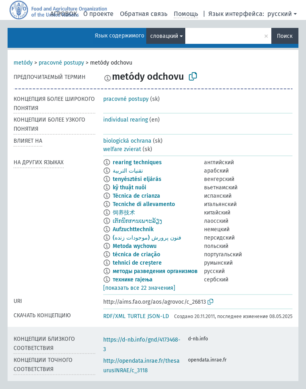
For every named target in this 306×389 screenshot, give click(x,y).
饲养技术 (124, 212)
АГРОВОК (63, 14)
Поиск (284, 36)
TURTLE (136, 316)
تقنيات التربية (128, 170)
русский (279, 14)
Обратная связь (143, 14)
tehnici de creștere (137, 262)
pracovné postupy (61, 62)
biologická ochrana (127, 141)
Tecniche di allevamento (144, 204)
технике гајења (133, 279)
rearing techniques (137, 162)
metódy (23, 62)
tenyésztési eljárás (137, 179)
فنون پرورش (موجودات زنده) (147, 237)
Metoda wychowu (135, 246)
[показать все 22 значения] (139, 288)
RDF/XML (114, 316)
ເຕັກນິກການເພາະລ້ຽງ (137, 221)
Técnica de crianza (136, 196)
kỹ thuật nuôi (129, 187)
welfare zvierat (122, 149)
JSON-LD (158, 316)
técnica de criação (136, 254)
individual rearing (125, 119)
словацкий (164, 36)
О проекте (98, 14)
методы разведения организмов (155, 271)
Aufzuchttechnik (133, 229)
